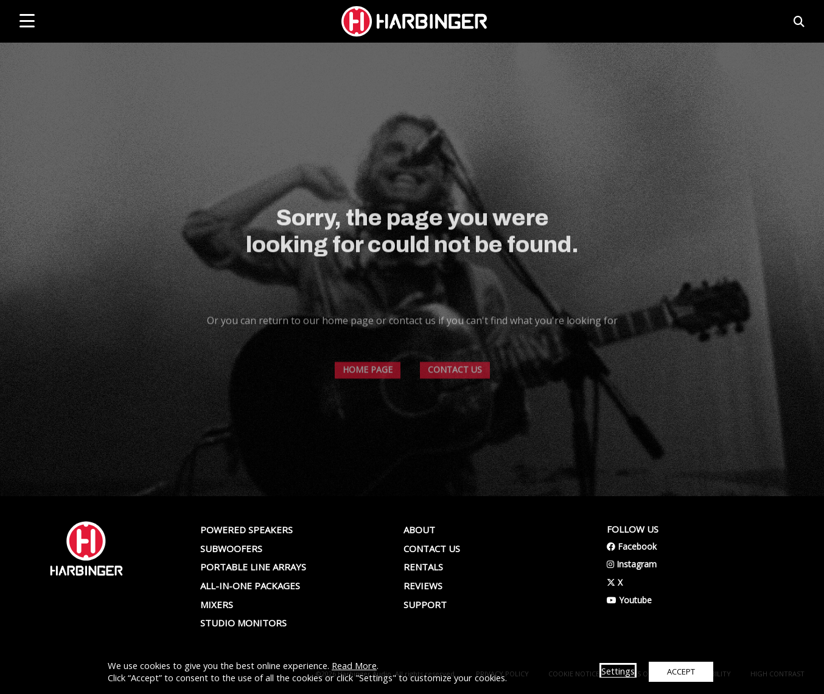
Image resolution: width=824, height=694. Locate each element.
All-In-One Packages (250, 586)
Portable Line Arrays (253, 567)
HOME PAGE (368, 398)
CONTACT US (455, 398)
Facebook (632, 546)
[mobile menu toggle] (27, 20)
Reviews (422, 586)
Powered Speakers (246, 530)
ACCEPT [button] (681, 671)
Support (425, 604)
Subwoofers (231, 548)
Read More (354, 665)
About (419, 530)
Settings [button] (618, 671)
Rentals (423, 567)
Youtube (629, 600)
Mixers (216, 604)
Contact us (431, 548)
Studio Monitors (243, 623)
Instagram (632, 564)
